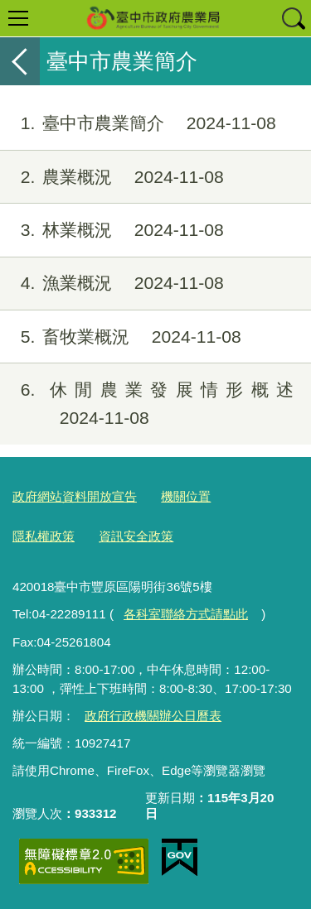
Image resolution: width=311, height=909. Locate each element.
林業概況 (112, 230)
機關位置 (186, 496)
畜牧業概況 (120, 337)
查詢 (293, 18)
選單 (18, 18)
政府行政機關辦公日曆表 (153, 716)
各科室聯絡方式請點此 (186, 614)
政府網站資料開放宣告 (74, 496)
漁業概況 (112, 283)
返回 (20, 61)
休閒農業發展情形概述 (147, 404)
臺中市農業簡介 (138, 123)
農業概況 (112, 177)
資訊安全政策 (136, 536)
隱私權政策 (43, 536)
